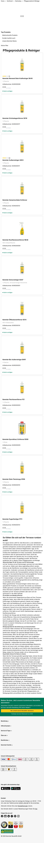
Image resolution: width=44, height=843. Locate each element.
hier (36, 809)
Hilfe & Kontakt (6, 726)
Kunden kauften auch (8, 38)
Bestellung (5, 721)
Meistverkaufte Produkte (9, 35)
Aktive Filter (4, 45)
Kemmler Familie (7, 745)
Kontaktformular (23, 806)
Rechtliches (5, 740)
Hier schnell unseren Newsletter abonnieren (22, 710)
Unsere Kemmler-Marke (9, 41)
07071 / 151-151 (23, 803)
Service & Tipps (6, 731)
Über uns (4, 735)
